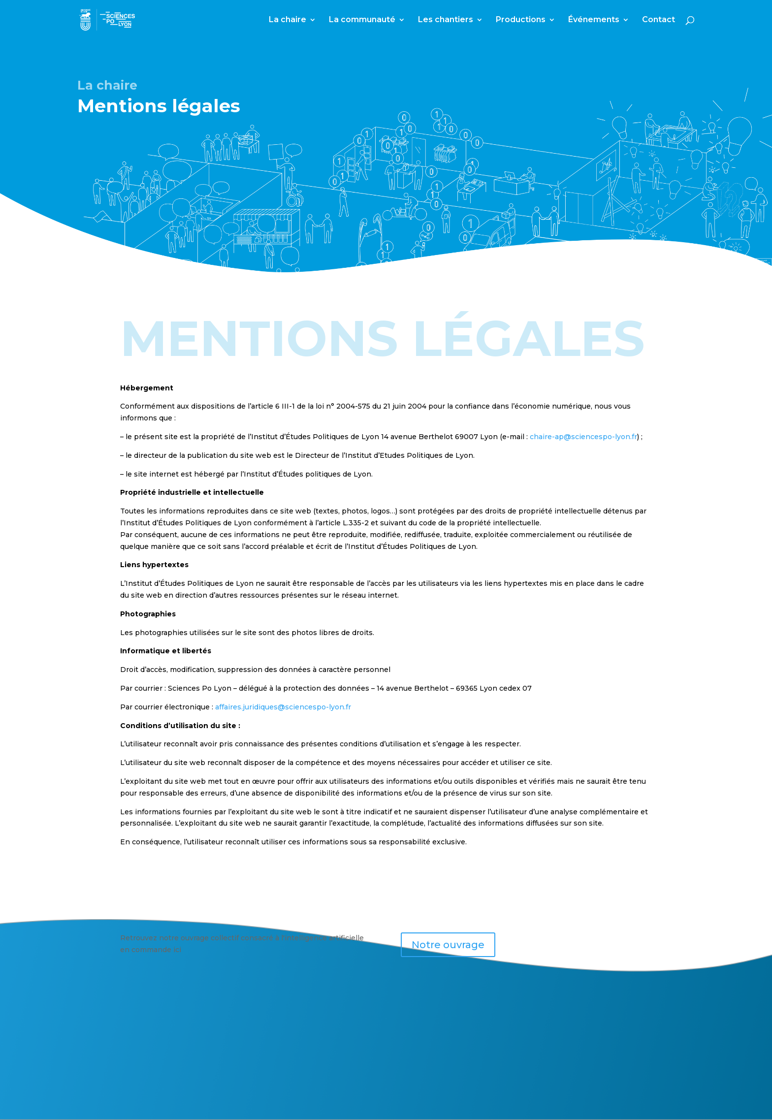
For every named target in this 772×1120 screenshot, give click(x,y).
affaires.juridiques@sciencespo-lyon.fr (283, 707)
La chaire (287, 20)
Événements (593, 20)
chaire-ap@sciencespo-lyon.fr (583, 436)
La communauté (362, 20)
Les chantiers (445, 20)
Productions (521, 20)
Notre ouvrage (448, 945)
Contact (658, 20)
